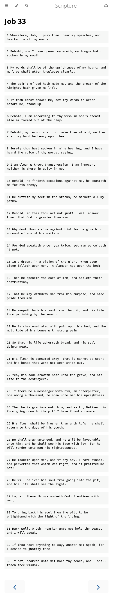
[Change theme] (16, 5)
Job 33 (15, 21)
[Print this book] (106, 5)
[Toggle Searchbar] (27, 5)
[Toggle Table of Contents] (6, 5)
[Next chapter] (98, 586)
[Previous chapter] (15, 586)
